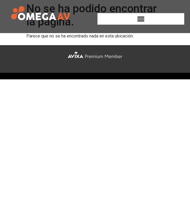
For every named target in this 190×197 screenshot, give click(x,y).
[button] (141, 19)
